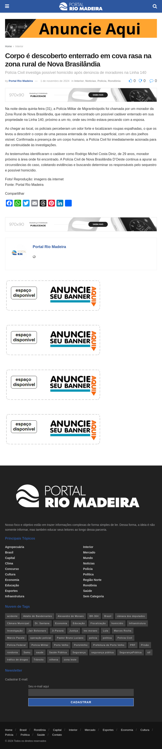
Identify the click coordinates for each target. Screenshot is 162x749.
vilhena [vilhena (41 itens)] (53, 659)
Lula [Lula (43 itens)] (105, 630)
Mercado (89, 552)
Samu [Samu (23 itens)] (27, 652)
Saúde (87, 590)
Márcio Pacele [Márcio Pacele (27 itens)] (16, 638)
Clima (9, 563)
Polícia (101, 80)
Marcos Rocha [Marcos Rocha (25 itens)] (122, 630)
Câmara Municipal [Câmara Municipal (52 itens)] (18, 623)
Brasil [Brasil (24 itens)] (107, 616)
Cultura (10, 574)
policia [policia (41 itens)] (93, 638)
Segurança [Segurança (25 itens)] (79, 652)
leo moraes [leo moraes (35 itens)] (90, 630)
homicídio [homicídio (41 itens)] (117, 623)
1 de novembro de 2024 (54, 80)
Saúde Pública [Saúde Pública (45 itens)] (58, 652)
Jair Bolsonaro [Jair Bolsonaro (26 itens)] (37, 630)
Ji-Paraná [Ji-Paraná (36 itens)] (58, 630)
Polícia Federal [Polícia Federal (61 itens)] (16, 645)
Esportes (11, 590)
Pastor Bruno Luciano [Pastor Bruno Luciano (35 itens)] (70, 638)
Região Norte (92, 580)
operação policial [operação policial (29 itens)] (40, 638)
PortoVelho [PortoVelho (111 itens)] (81, 645)
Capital (10, 558)
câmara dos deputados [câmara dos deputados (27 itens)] (131, 616)
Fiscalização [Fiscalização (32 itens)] (98, 623)
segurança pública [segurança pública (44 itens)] (102, 652)
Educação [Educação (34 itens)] (79, 623)
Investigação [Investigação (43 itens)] (15, 630)
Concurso (12, 569)
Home (8, 46)
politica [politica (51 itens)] (107, 638)
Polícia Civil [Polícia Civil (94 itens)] (124, 638)
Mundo (88, 558)
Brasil (9, 552)
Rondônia (114, 80)
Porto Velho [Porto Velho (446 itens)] (61, 645)
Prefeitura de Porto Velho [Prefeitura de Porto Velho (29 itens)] (108, 645)
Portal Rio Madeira (21, 80)
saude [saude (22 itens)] (39, 652)
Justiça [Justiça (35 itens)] (73, 630)
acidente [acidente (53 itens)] (12, 616)
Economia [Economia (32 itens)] (61, 623)
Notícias (90, 80)
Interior (19, 46)
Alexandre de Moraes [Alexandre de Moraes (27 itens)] (71, 616)
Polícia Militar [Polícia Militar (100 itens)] (39, 645)
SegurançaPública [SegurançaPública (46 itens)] (130, 652)
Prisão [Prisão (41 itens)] (145, 645)
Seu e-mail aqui (38, 686)
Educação (12, 585)
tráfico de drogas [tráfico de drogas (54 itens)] (17, 659)
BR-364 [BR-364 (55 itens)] (94, 616)
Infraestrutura (14, 596)
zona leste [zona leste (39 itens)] (70, 659)
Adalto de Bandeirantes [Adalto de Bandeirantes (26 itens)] (37, 616)
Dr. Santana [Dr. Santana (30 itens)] (42, 623)
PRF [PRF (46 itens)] (132, 645)
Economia (12, 580)
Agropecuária (14, 547)
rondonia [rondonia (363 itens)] (12, 652)
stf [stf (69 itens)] (149, 652)
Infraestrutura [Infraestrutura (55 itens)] (137, 623)
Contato (57, 734)
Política (88, 574)
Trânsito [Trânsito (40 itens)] (39, 659)
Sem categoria (93, 596)
